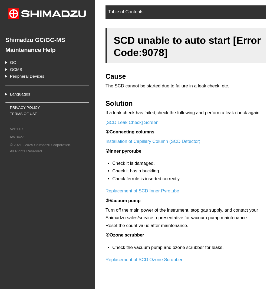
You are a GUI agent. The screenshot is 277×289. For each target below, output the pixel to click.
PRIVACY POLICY (25, 108)
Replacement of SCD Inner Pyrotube (142, 190)
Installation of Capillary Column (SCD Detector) (152, 141)
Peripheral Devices (27, 76)
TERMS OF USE (23, 114)
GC (13, 62)
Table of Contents (126, 11)
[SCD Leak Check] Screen (132, 122)
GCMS (16, 69)
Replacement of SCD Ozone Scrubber (144, 259)
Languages (20, 94)
